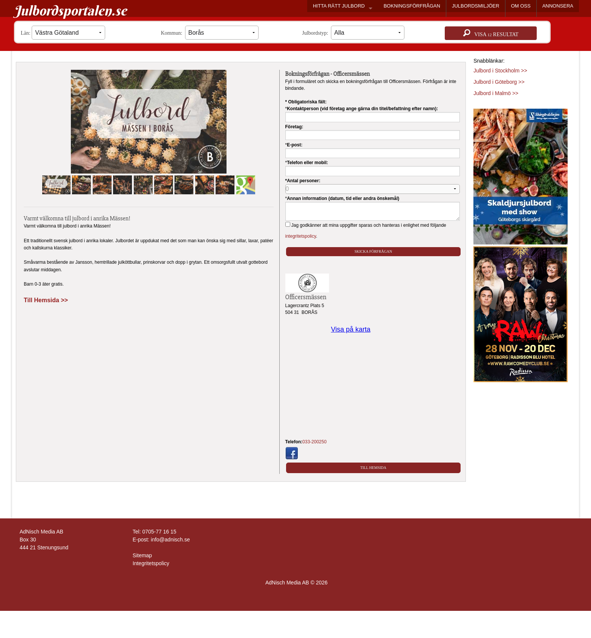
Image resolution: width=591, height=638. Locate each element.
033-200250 (314, 441)
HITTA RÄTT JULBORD (338, 6)
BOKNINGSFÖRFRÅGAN (412, 6)
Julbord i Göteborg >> (498, 82)
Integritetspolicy (151, 563)
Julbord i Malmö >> (495, 93)
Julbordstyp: (353, 33)
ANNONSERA (557, 6)
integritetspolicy (300, 236)
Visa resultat (491, 33)
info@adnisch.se (170, 540)
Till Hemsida (373, 468)
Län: (63, 33)
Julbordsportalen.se (70, 10)
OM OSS (521, 6)
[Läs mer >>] (520, 175)
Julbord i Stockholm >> (500, 71)
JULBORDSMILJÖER (475, 6)
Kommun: (210, 33)
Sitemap (142, 555)
